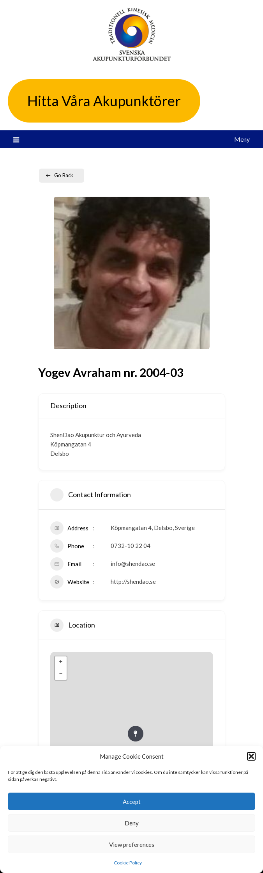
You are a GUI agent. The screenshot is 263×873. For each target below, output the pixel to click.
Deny (132, 823)
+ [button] (60, 662)
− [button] (60, 674)
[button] (251, 756)
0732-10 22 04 (130, 545)
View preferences (131, 844)
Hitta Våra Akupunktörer (104, 100)
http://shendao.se (133, 581)
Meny (242, 139)
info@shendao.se (133, 563)
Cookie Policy (128, 863)
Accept (132, 801)
